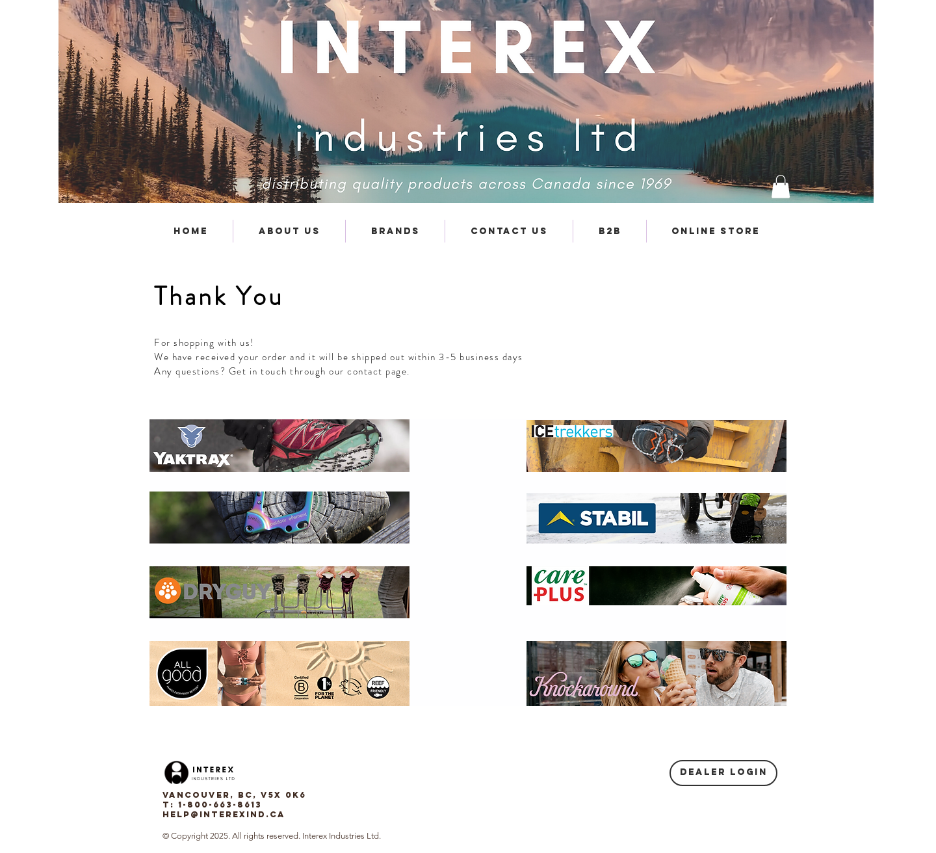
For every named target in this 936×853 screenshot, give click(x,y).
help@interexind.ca (223, 814)
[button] (780, 186)
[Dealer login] (723, 773)
